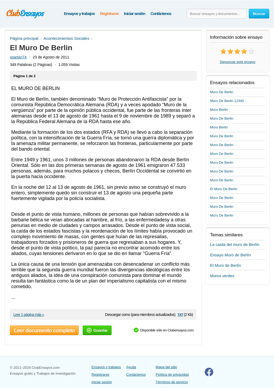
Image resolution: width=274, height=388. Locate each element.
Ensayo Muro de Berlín (230, 255)
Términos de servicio (172, 382)
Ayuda (131, 367)
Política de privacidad (172, 375)
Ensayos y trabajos (79, 13)
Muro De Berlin (221, 92)
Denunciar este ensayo (238, 62)
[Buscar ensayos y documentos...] (217, 13)
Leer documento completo (44, 330)
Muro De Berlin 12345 (227, 101)
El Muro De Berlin (223, 189)
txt (180, 314)
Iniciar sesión (134, 13)
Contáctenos (160, 13)
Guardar (97, 330)
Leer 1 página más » (28, 314)
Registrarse (109, 13)
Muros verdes (222, 275)
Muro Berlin (219, 110)
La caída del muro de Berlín (234, 244)
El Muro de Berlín (225, 265)
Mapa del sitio (166, 367)
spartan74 (18, 57)
